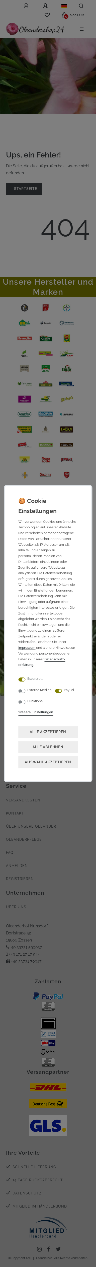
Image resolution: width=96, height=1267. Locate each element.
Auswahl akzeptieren (48, 762)
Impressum (26, 647)
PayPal (69, 690)
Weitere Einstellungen (35, 712)
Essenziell (35, 679)
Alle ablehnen (48, 747)
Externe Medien (39, 690)
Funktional (35, 701)
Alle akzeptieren (48, 732)
